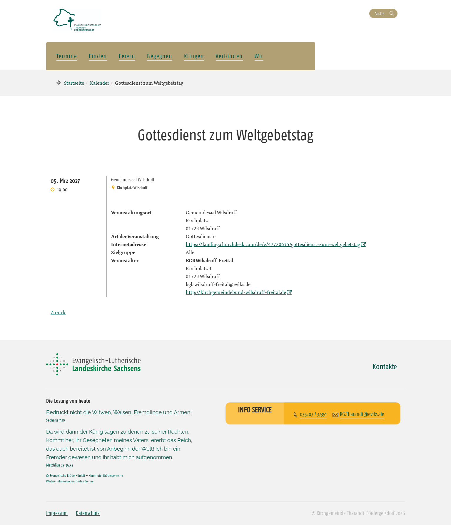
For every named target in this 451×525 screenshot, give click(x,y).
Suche (379, 13)
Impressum (57, 513)
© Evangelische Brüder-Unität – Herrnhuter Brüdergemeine (84, 475)
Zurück (58, 312)
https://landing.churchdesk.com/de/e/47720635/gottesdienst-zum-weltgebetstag (273, 244)
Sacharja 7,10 (55, 420)
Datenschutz (88, 513)
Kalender (99, 83)
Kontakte (385, 366)
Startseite (74, 83)
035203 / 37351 (313, 414)
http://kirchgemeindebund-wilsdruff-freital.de (236, 292)
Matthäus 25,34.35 (59, 465)
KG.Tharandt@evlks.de (362, 414)
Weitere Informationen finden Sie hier (70, 481)
